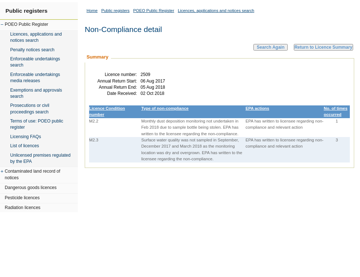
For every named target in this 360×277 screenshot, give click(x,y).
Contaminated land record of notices (32, 174)
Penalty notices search (32, 49)
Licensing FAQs (25, 136)
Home (92, 10)
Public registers (26, 11)
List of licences (24, 145)
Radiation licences (22, 207)
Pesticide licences (22, 197)
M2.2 (93, 121)
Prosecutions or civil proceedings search (29, 108)
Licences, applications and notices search (36, 37)
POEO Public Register (26, 24)
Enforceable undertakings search (35, 62)
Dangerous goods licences (31, 187)
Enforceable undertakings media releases (35, 77)
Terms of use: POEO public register (36, 124)
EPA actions (257, 108)
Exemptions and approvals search (36, 93)
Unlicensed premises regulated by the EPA (40, 158)
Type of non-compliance (164, 108)
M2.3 (93, 140)
